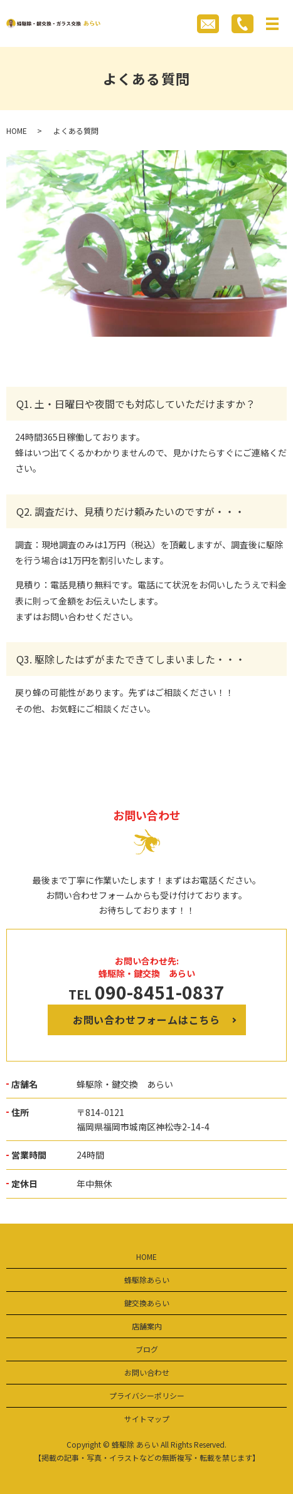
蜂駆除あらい (146, 1279)
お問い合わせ (146, 1372)
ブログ (147, 1349)
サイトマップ (146, 1418)
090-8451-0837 (160, 992)
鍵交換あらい (146, 1302)
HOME (16, 130)
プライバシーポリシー (146, 1395)
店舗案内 (147, 1326)
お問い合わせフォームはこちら (146, 1019)
